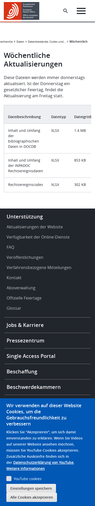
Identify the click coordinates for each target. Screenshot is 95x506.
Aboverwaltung (21, 288)
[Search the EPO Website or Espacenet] (65, 10)
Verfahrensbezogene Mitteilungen (39, 267)
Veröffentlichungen (25, 257)
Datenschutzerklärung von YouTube (43, 462)
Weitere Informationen (25, 468)
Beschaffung (22, 371)
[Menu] (81, 11)
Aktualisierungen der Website (35, 227)
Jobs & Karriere (25, 325)
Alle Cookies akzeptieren (31, 497)
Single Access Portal (31, 356)
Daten (20, 41)
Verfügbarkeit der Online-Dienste (38, 237)
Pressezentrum (25, 340)
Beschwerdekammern (34, 387)
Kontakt (14, 277)
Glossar (14, 308)
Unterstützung (25, 216)
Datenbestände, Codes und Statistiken (47, 41)
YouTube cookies (28, 478)
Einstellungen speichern (31, 488)
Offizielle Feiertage (24, 298)
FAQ (10, 247)
